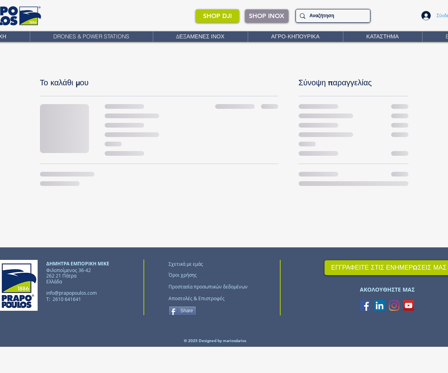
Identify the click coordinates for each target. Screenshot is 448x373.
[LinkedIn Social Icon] (379, 305)
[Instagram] (394, 305)
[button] (91, 36)
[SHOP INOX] (266, 16)
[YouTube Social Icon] (408, 305)
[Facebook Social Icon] (365, 305)
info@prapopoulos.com (71, 293)
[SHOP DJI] (217, 16)
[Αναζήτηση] (332, 15)
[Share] (182, 310)
